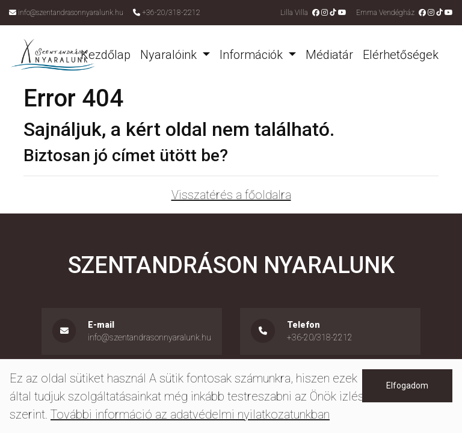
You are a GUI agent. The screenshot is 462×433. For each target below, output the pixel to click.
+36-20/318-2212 (171, 12)
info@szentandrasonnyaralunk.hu (70, 12)
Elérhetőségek (401, 55)
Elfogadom (407, 385)
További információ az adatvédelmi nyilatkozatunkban (190, 414)
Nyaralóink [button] (170, 55)
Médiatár (329, 55)
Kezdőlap (106, 55)
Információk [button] (253, 55)
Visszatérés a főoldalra (231, 195)
